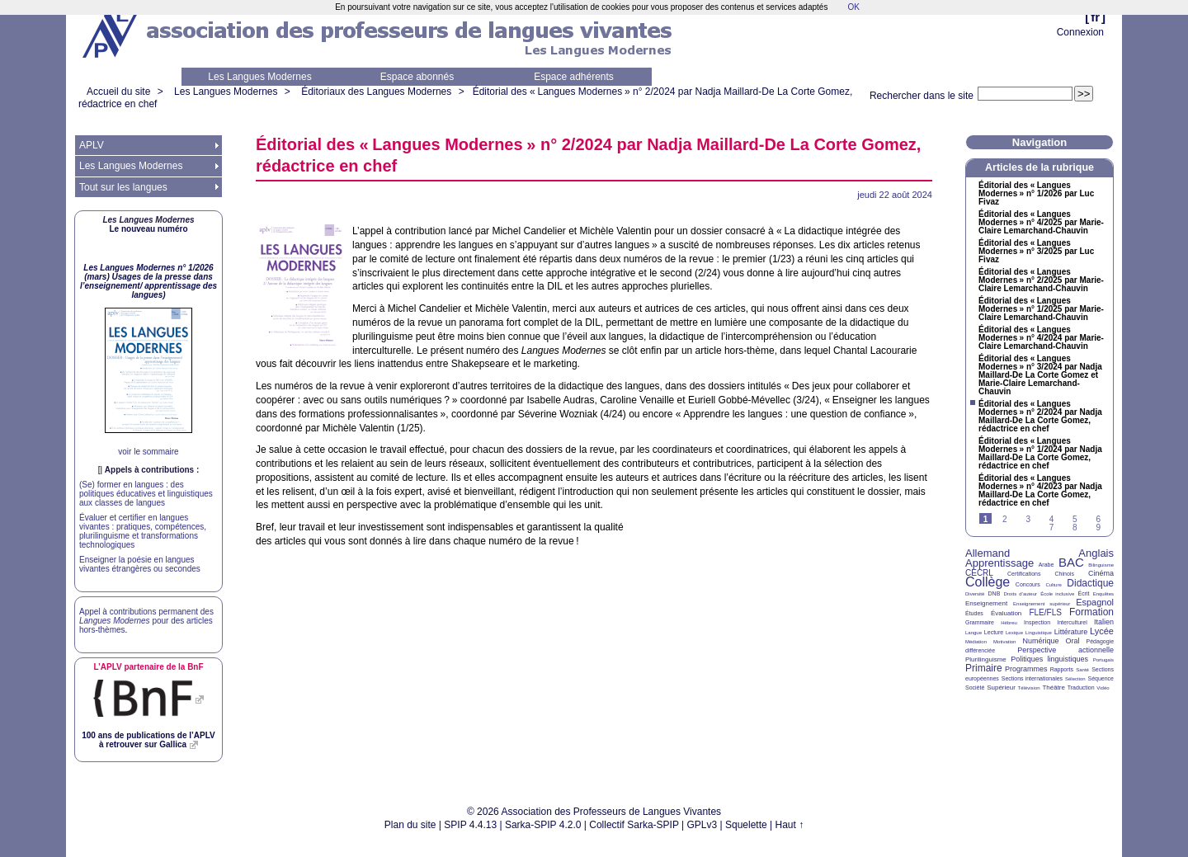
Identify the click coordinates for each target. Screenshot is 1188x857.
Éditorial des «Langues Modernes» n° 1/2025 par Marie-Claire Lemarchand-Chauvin (1041, 309)
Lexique (1014, 632)
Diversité (974, 593)
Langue (973, 632)
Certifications (1023, 574)
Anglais (1096, 553)
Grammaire (979, 622)
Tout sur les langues (123, 187)
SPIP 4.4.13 (470, 825)
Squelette (746, 825)
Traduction (1081, 687)
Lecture (993, 632)
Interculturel (1072, 622)
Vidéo (1102, 687)
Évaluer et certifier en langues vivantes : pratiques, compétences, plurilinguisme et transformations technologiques (142, 531)
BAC (1071, 562)
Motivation (1004, 641)
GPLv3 (702, 825)
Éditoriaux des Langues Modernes (376, 91)
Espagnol (1095, 602)
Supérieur (1001, 687)
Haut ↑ (790, 825)
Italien (1104, 622)
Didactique (1090, 583)
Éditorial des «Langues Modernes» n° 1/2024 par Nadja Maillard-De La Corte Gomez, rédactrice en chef (1040, 453)
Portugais (1103, 659)
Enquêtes (1103, 593)
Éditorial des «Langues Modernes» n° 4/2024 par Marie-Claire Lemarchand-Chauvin (1041, 338)
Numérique (1040, 641)
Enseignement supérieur (1041, 603)
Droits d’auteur (1020, 593)
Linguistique (1038, 632)
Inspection (1037, 622)
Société (974, 687)
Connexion (1080, 32)
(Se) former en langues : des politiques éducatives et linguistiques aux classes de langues (146, 493)
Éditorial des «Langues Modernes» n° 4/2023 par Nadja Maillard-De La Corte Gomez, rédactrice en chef (1040, 490)
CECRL (979, 572)
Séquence (1100, 678)
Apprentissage (999, 563)
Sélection (1075, 678)
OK (853, 7)
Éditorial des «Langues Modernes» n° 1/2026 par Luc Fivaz (1036, 193)
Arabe (1046, 564)
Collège (987, 582)
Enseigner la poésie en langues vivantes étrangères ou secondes (139, 564)
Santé (1082, 669)
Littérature (1071, 632)
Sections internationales (1032, 678)
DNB (994, 593)
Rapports (1061, 669)
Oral (1073, 641)
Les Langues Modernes (259, 76)
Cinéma (1101, 573)
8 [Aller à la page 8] (1074, 527)
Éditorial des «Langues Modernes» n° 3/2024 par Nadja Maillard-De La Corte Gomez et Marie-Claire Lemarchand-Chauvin (1040, 375)
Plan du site (410, 825)
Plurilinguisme (985, 659)
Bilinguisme (1101, 565)
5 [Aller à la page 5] (1074, 519)
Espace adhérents (574, 76)
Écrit (1083, 593)
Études (974, 613)
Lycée (1102, 631)
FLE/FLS (1045, 612)
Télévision (1029, 687)
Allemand (987, 553)
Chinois (1064, 574)
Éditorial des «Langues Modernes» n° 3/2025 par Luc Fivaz (1036, 251)
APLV (91, 145)
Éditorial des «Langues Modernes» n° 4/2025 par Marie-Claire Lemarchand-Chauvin (1041, 222)
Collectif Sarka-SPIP (634, 825)
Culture (1053, 584)
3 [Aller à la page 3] (1027, 519)
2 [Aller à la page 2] (1004, 519)
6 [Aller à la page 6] (1098, 519)
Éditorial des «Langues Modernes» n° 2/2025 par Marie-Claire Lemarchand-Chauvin (1041, 280)
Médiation (976, 641)
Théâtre (1053, 687)
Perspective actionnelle (1065, 650)
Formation (1091, 612)
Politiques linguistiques (1049, 659)
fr (1095, 17)
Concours (1028, 584)
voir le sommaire (148, 451)
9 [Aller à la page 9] (1098, 527)
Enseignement (986, 603)
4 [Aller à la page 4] (1051, 519)
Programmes (1026, 669)
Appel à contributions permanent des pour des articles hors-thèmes (146, 620)
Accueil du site (118, 91)
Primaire (983, 668)
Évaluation (1006, 613)
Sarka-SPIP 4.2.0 (543, 825)
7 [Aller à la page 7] (1051, 527)
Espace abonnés (417, 76)
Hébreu (1009, 622)
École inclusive (1057, 593)
